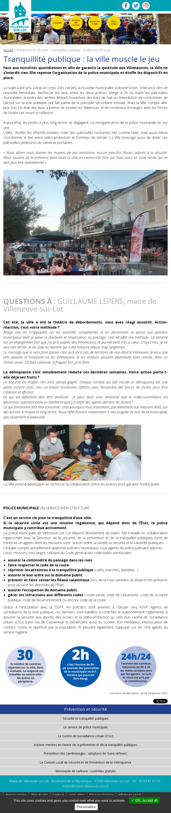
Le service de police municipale (85, 727)
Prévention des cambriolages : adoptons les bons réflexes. (86, 753)
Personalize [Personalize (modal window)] (86, 807)
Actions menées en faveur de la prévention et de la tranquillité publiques (85, 745)
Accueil (8, 50)
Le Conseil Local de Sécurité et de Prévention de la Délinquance (85, 762)
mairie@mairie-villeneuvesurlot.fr (85, 786)
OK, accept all (144, 800)
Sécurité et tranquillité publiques (85, 718)
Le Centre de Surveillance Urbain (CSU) (85, 736)
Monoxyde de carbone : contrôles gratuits (85, 771)
